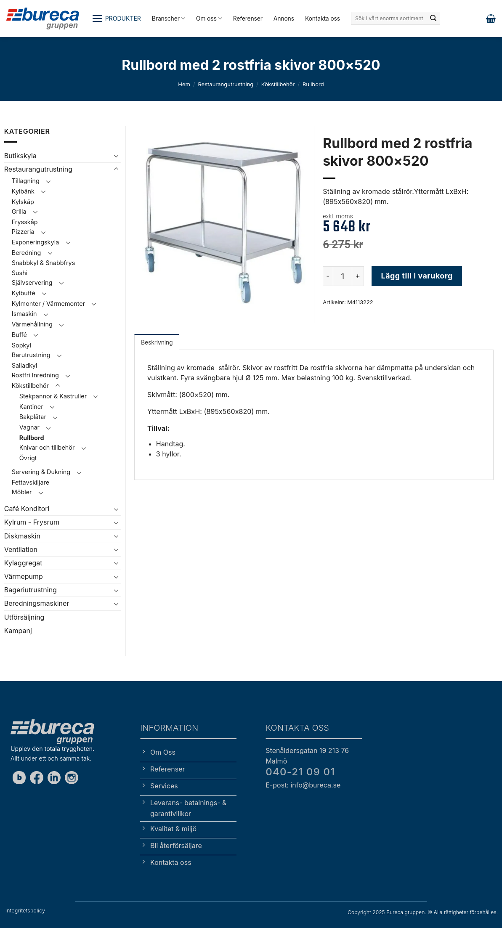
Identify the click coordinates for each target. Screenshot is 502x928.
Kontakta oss (322, 18)
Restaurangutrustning (225, 84)
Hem (184, 84)
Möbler (22, 492)
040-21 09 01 (300, 772)
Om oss (209, 18)
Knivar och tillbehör (47, 447)
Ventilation (20, 549)
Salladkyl (24, 365)
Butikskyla (20, 155)
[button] (116, 18)
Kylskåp (23, 201)
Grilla (19, 211)
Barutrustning (31, 354)
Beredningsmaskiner (36, 603)
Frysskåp (25, 221)
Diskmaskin (22, 536)
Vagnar (29, 427)
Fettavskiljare (30, 482)
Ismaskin (24, 313)
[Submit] (433, 18)
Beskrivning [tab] (157, 342)
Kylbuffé (23, 293)
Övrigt (28, 457)
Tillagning (26, 180)
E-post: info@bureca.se (303, 785)
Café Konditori (27, 508)
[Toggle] (116, 156)
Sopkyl (21, 345)
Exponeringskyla (35, 242)
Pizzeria (23, 231)
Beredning (26, 252)
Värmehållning (32, 324)
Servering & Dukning (41, 471)
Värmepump (23, 576)
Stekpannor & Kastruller (53, 396)
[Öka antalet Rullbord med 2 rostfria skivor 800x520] (358, 276)
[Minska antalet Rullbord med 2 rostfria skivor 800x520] (328, 276)
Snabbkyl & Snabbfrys (43, 262)
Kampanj (18, 630)
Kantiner (31, 406)
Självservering (32, 282)
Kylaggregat (23, 563)
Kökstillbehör (278, 84)
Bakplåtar (32, 416)
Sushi (19, 272)
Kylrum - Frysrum (31, 522)
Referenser (248, 18)
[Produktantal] (342, 276)
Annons (284, 18)
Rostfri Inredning (35, 375)
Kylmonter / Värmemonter (48, 303)
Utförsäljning (24, 617)
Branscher (168, 18)
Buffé (19, 334)
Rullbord (313, 84)
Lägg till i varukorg (417, 275)
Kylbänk (23, 191)
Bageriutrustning (30, 590)
